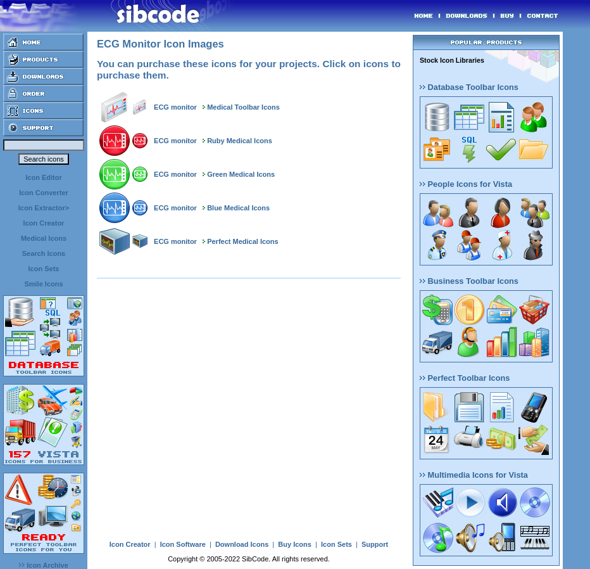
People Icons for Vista (466, 184)
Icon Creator (44, 223)
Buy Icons (294, 544)
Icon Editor (43, 177)
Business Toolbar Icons (469, 281)
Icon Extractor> (43, 208)
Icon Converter (43, 192)
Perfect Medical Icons (243, 241)
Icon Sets (44, 268)
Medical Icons (43, 238)
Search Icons (43, 253)
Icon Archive (43, 565)
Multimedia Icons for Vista (474, 475)
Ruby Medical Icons (239, 140)
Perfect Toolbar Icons (465, 378)
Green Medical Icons (241, 174)
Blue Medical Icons (238, 208)
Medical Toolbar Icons (243, 107)
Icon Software (183, 544)
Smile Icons (43, 284)
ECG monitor (175, 107)
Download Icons (241, 544)
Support (374, 544)
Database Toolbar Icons (469, 87)
